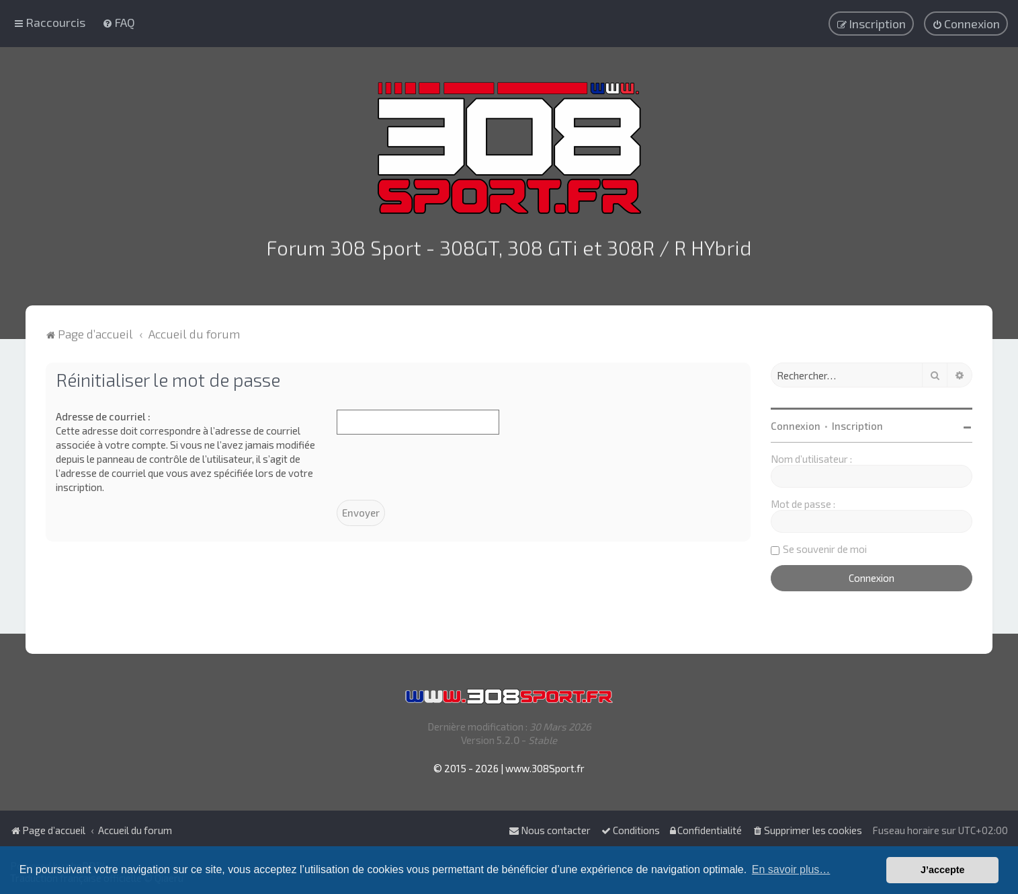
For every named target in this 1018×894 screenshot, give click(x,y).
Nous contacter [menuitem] (550, 830)
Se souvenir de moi (825, 543)
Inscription (857, 420)
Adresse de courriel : (103, 411)
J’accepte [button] (943, 869)
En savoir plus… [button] (791, 869)
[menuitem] (118, 19)
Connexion (795, 420)
